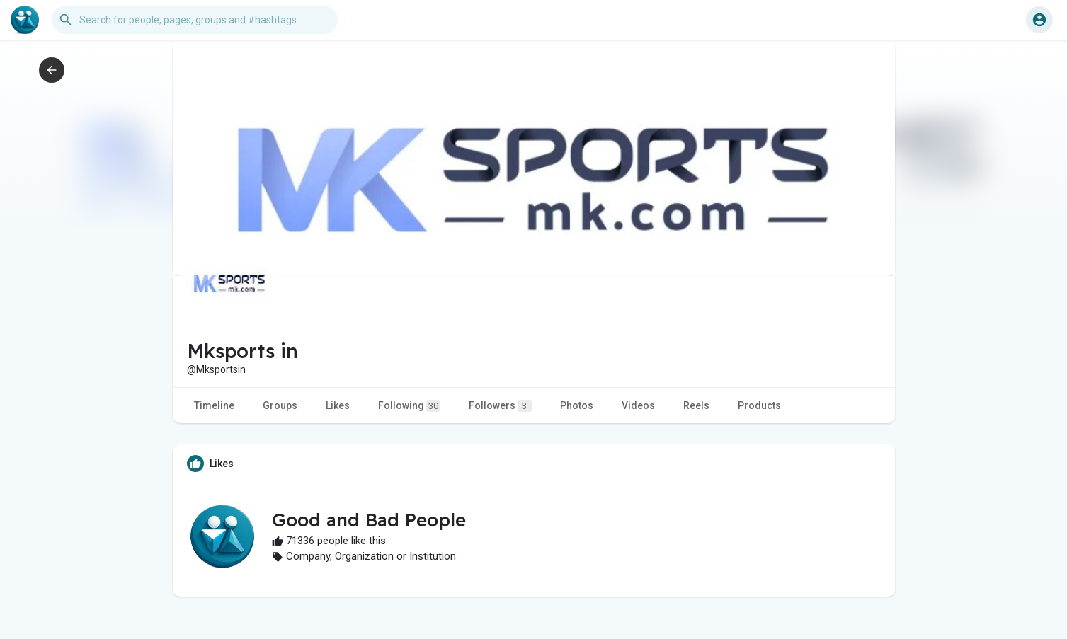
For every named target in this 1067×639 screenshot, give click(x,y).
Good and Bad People (369, 519)
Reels (696, 405)
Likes (338, 405)
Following (409, 406)
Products (759, 405)
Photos (576, 405)
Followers (500, 406)
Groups (280, 405)
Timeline (214, 405)
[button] (195, 20)
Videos (638, 405)
